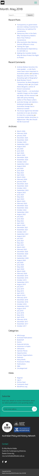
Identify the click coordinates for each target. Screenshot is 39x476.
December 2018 (22, 300)
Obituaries (20, 349)
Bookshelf (20, 340)
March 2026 (21, 131)
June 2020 (20, 265)
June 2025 (20, 151)
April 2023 (20, 199)
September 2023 (22, 190)
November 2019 (22, 278)
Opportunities (22, 353)
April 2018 (20, 317)
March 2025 (21, 155)
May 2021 (20, 243)
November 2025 (22, 140)
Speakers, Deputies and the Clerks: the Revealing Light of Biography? (28, 76)
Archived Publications (24, 338)
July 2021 (20, 238)
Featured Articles (23, 344)
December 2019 (22, 276)
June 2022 (20, 219)
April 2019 (20, 293)
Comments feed (22, 384)
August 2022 (21, 214)
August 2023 (21, 192)
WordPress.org (22, 387)
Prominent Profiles (23, 362)
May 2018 (20, 315)
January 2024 (21, 181)
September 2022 (22, 212)
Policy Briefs (21, 360)
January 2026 (21, 136)
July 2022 (20, 217)
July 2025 (20, 149)
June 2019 (20, 289)
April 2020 (20, 269)
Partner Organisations (24, 355)
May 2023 (20, 197)
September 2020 (22, 258)
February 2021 (22, 249)
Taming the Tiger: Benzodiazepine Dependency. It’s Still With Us (27, 49)
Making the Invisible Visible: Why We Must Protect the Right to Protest (28, 55)
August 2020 (21, 260)
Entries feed (21, 382)
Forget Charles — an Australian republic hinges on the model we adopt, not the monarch (28, 93)
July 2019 (20, 287)
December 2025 (22, 138)
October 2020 (21, 256)
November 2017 (22, 324)
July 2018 (20, 311)
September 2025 (22, 144)
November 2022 (22, 208)
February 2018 (22, 319)
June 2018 (20, 313)
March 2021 (21, 247)
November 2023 (22, 186)
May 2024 (20, 173)
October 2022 (21, 210)
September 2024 (22, 164)
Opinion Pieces (22, 351)
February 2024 (22, 179)
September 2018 (22, 306)
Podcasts (20, 357)
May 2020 (20, 267)
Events (19, 342)
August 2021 (21, 236)
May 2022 (20, 221)
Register (20, 378)
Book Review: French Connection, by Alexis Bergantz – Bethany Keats (27, 82)
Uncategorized (22, 368)
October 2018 (21, 304)
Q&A (18, 366)
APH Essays (21, 335)
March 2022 (21, 225)
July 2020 (20, 262)
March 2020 (21, 271)
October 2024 (21, 162)
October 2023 (21, 188)
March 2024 (21, 177)
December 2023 (22, 184)
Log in (19, 380)
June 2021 (20, 241)
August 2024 (21, 166)
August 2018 (21, 308)
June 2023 (20, 195)
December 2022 (22, 206)
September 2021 (22, 234)
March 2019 (21, 295)
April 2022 (20, 223)
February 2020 (22, 273)
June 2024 (20, 171)
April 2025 (20, 153)
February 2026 (22, 133)
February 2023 (22, 203)
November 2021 (22, 230)
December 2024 (22, 157)
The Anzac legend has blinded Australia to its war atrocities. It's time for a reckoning (27, 113)
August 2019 (21, 284)
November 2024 (22, 160)
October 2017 (21, 326)
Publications (21, 364)
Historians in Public (24, 346)
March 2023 (21, 201)
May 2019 (20, 291)
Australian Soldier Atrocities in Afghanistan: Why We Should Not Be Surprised (27, 119)
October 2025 (21, 142)
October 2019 (21, 280)
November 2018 (22, 302)
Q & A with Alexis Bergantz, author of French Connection (27, 86)
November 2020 (22, 254)
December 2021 (22, 227)
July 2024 (20, 168)
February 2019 (22, 298)
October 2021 (21, 232)
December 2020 (22, 252)
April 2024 (20, 175)
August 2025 (21, 146)
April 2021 (20, 245)
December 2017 (22, 322)
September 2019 (22, 282)
